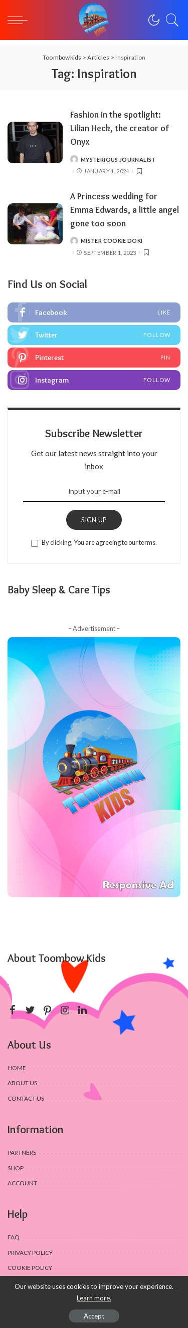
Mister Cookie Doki (112, 240)
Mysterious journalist (118, 159)
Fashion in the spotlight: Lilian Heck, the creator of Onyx (119, 128)
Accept (94, 1316)
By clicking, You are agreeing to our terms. (99, 542)
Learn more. (94, 1298)
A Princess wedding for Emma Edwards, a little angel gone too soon (124, 209)
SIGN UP (94, 520)
